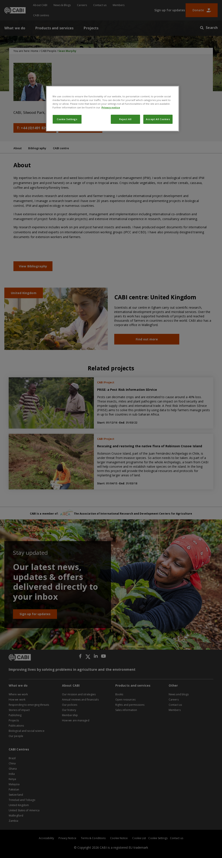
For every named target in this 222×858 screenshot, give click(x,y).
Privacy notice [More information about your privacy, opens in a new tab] (110, 107)
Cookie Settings (67, 119)
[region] (112, 108)
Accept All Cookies (158, 119)
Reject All (125, 119)
